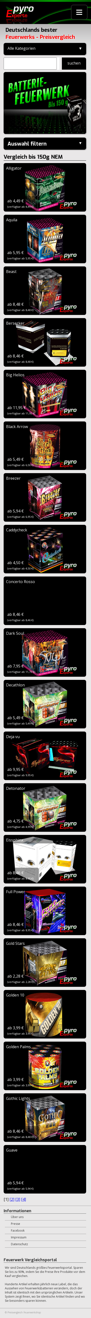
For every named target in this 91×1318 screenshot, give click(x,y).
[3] (17, 1199)
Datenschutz (19, 1244)
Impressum (18, 1237)
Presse (15, 1224)
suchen (74, 63)
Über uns (17, 1217)
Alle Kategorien (21, 48)
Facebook (18, 1230)
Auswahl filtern (27, 143)
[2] (11, 1199)
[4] (23, 1199)
